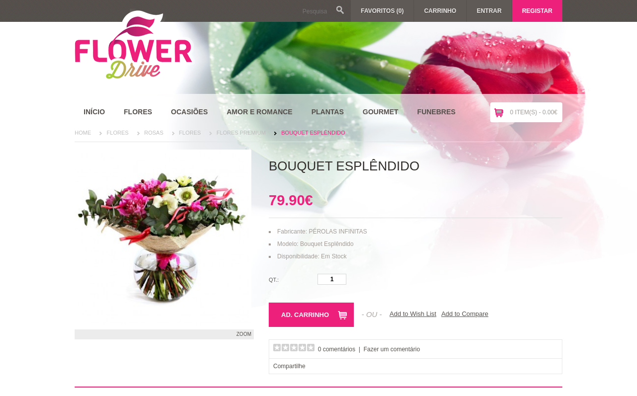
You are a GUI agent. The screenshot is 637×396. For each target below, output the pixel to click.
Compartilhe (289, 366)
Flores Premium (241, 133)
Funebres (436, 112)
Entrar (489, 10)
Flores (138, 112)
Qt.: (274, 280)
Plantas (328, 112)
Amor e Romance (259, 112)
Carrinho (440, 10)
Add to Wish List (413, 313)
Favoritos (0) (382, 10)
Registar (537, 10)
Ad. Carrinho (305, 314)
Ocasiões (189, 112)
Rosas (154, 133)
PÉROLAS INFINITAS (338, 231)
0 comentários (336, 349)
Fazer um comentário (392, 349)
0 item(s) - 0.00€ (533, 112)
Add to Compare (465, 313)
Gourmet (381, 112)
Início (94, 112)
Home (83, 133)
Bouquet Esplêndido (313, 133)
